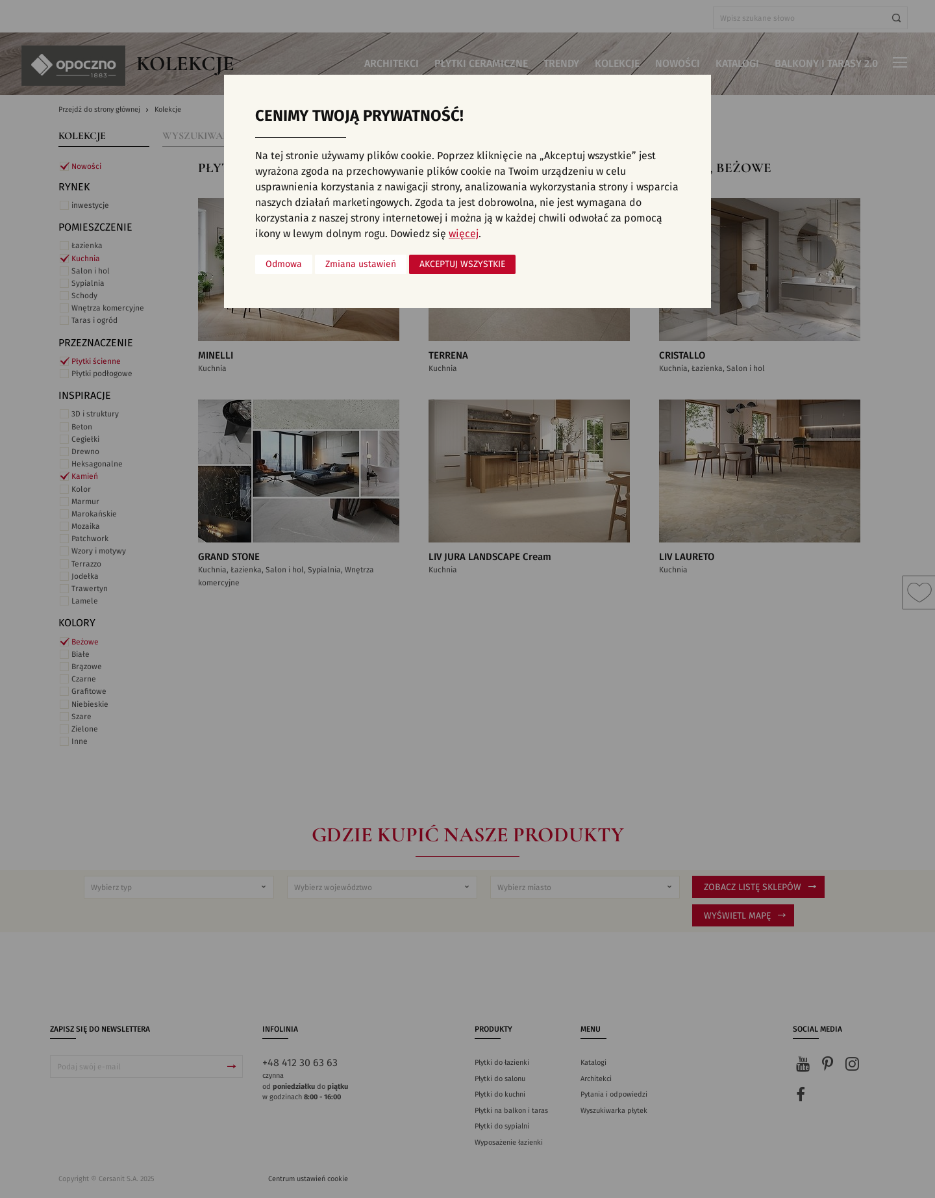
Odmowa (284, 264)
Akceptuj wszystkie (462, 264)
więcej (464, 234)
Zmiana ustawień (360, 264)
